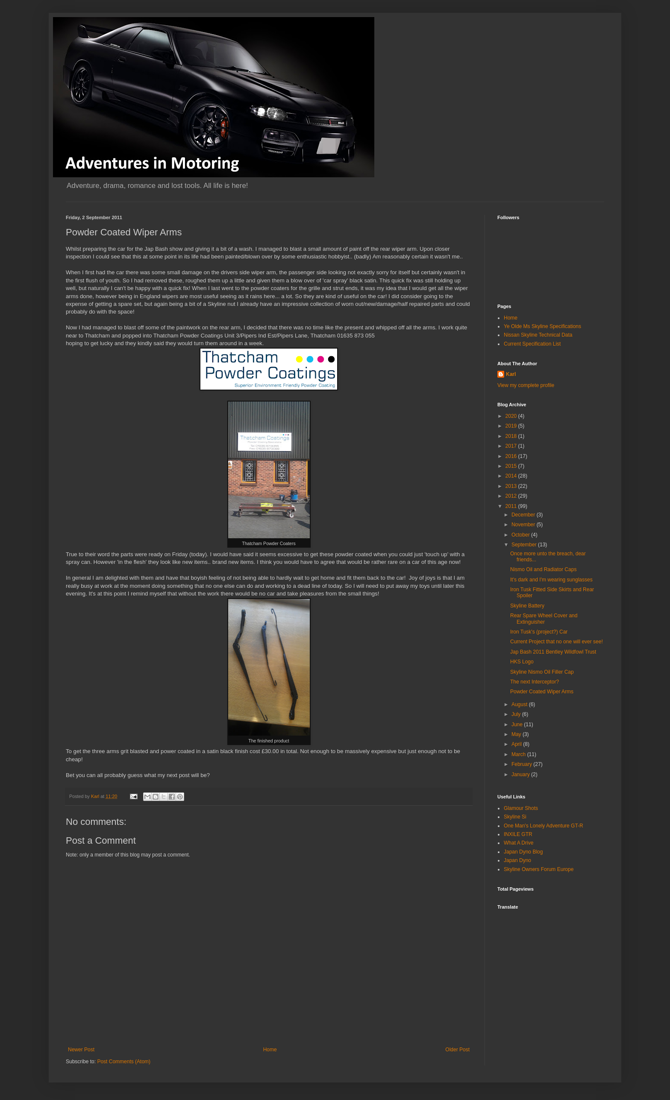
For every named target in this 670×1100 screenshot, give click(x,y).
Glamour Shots (521, 808)
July (516, 714)
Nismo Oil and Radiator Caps (543, 569)
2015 (511, 466)
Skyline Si (515, 817)
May (517, 734)
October (521, 535)
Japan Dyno (517, 860)
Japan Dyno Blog (523, 852)
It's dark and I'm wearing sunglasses (551, 580)
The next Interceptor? (534, 682)
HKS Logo (522, 662)
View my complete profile (525, 385)
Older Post (457, 1050)
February (522, 764)
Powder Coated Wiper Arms (541, 692)
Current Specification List (532, 344)
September (524, 545)
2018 (511, 436)
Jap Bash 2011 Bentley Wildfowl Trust (553, 652)
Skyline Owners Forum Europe (538, 869)
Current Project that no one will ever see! (556, 642)
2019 (511, 426)
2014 (511, 476)
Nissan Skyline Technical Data (538, 335)
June (517, 724)
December (524, 515)
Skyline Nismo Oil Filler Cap (542, 672)
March (519, 754)
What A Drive (518, 843)
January (521, 774)
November (524, 525)
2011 (511, 506)
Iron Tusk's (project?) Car (538, 632)
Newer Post (81, 1050)
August (520, 704)
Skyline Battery (527, 606)
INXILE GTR (518, 834)
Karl (511, 374)
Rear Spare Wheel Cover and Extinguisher (543, 619)
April (517, 744)
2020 (511, 416)
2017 (511, 446)
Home (270, 1050)
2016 (511, 456)
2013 (511, 486)
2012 (511, 496)
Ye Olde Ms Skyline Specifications (542, 326)
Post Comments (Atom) (123, 1062)
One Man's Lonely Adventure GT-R (543, 826)
